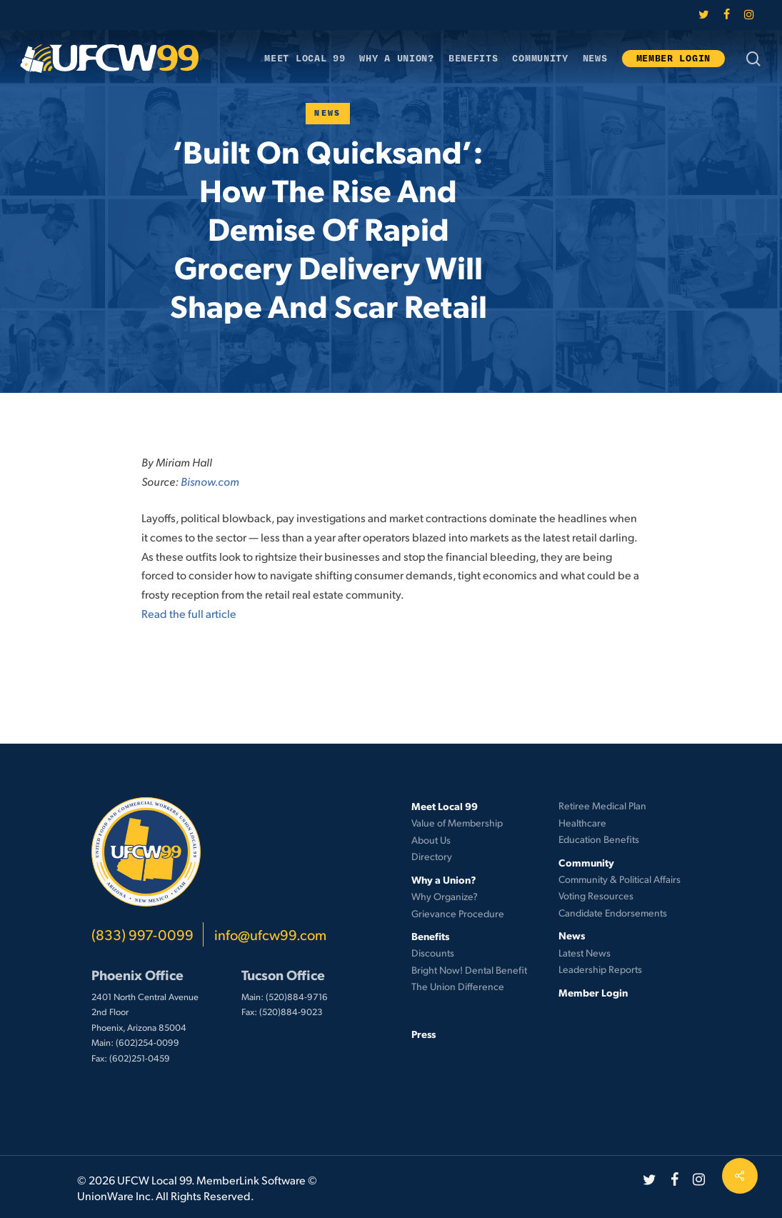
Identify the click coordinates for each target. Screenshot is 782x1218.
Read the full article (188, 613)
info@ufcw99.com (270, 934)
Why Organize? (444, 896)
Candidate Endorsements (612, 913)
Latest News (584, 953)
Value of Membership (457, 823)
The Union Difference (457, 986)
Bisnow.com (210, 481)
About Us (431, 840)
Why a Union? (443, 879)
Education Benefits (598, 839)
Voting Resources (595, 895)
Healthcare (582, 823)
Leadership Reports (600, 969)
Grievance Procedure (457, 913)
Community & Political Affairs (619, 879)
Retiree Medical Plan (602, 805)
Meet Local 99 (444, 805)
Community (586, 862)
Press (423, 1033)
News (327, 113)
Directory (431, 856)
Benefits (430, 935)
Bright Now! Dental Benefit (469, 970)
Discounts (432, 953)
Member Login (593, 992)
